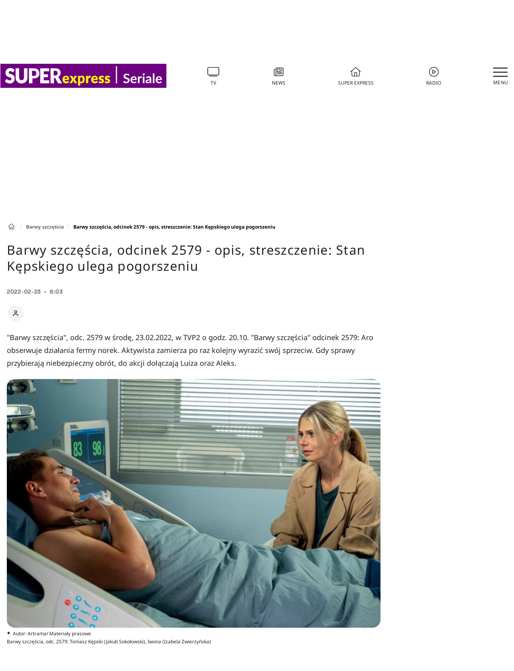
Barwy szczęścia (45, 226)
